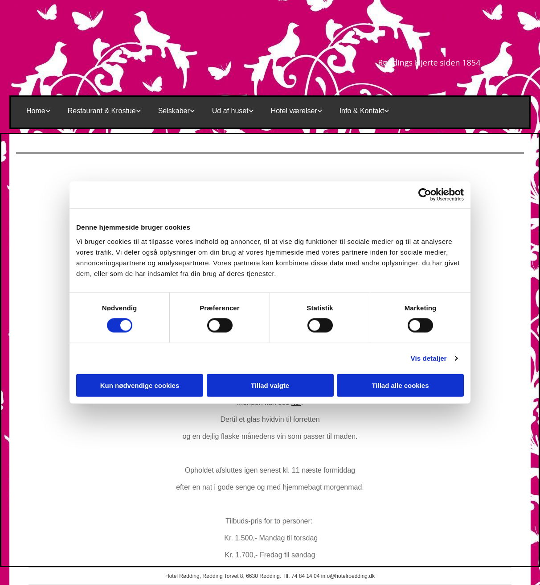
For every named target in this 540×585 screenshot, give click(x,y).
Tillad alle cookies (400, 385)
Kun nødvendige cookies (140, 385)
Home (35, 111)
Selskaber (174, 111)
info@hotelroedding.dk (348, 576)
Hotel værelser (294, 111)
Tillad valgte (270, 385)
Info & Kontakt (362, 111)
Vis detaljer (429, 358)
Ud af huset (230, 111)
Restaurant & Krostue (102, 111)
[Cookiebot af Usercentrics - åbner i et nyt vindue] (425, 195)
